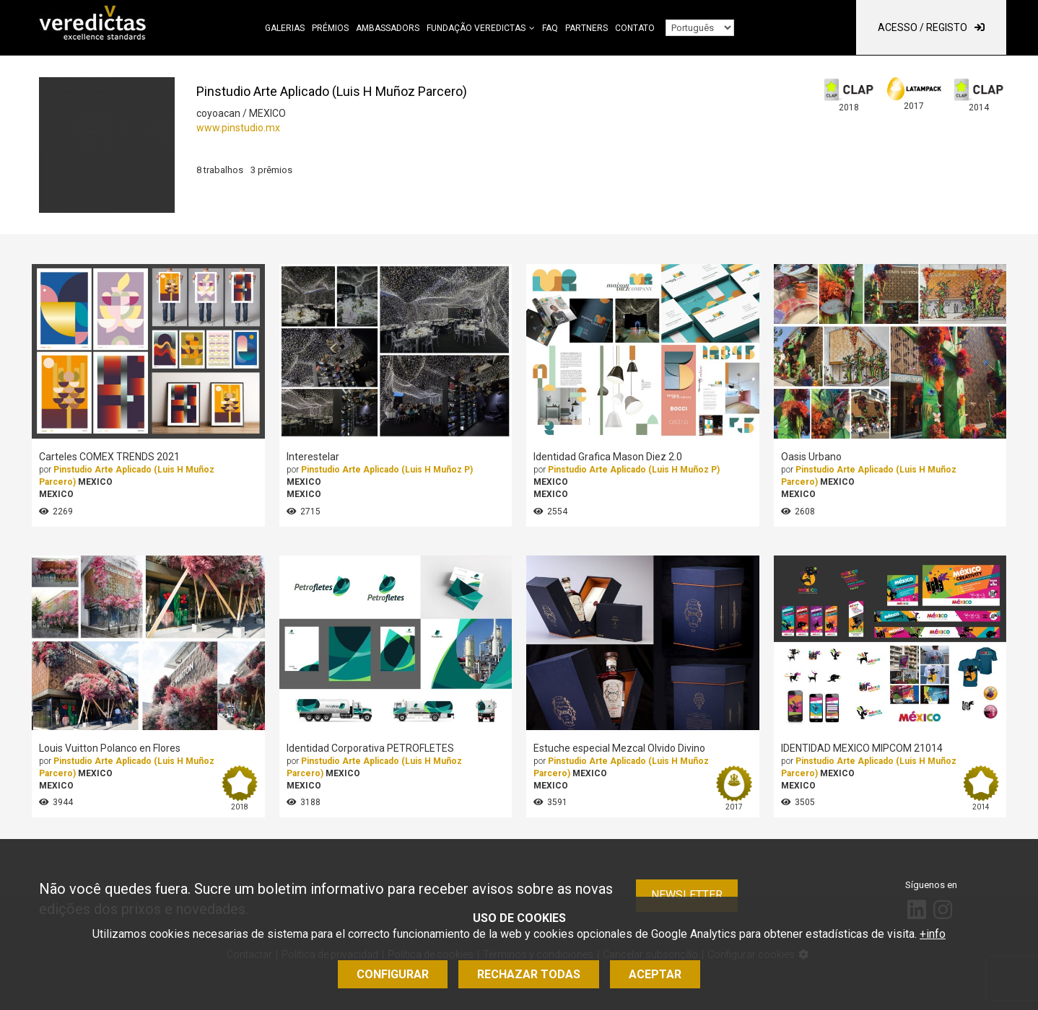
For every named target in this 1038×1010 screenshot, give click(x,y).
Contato (635, 28)
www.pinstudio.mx (238, 127)
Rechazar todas (528, 974)
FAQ (550, 28)
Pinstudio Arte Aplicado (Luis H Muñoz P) (387, 470)
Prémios (330, 28)
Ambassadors (387, 28)
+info (933, 934)
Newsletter (687, 895)
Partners (586, 28)
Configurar (393, 974)
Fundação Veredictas (476, 28)
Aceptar (655, 974)
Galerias (285, 28)
